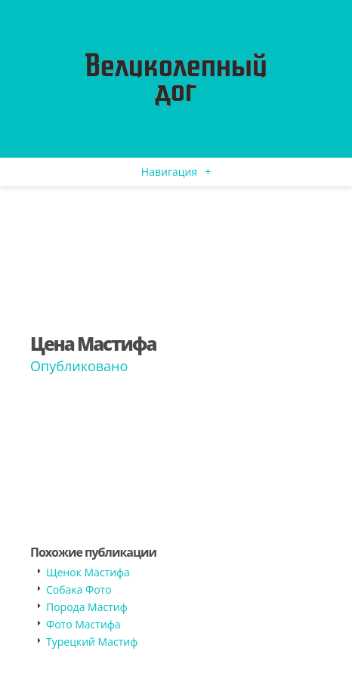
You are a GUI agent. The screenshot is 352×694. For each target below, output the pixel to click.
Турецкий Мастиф (91, 641)
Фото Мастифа (83, 624)
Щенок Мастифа (88, 572)
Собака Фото (79, 589)
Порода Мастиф (87, 607)
